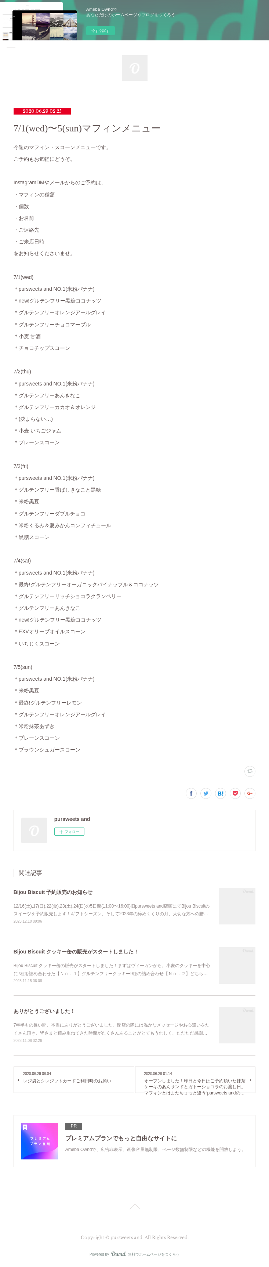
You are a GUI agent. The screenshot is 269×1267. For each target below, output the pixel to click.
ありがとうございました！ (44, 1011)
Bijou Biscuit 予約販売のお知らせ (53, 892)
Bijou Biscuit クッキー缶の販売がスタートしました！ (76, 952)
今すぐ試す (100, 31)
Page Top (134, 1208)
